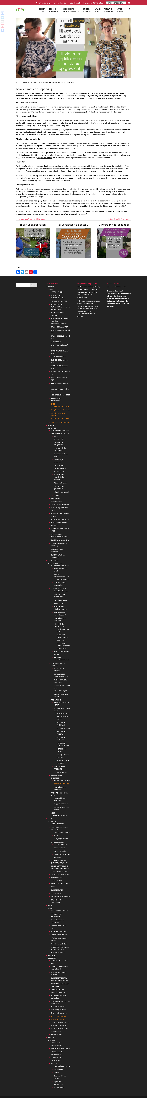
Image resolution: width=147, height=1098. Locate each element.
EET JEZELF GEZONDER (86, 10)
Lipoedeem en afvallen (59, 935)
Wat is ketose (58, 603)
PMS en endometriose (62, 832)
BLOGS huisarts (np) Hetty (60, 540)
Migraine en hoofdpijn (62, 492)
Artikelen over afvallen (59, 944)
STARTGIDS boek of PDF (59, 327)
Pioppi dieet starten (61, 804)
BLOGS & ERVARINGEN (54, 10)
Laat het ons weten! (60, 211)
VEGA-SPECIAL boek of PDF (60, 395)
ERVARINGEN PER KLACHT (60, 434)
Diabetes (57, 495)
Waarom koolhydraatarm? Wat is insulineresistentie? (62, 576)
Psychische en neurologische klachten (59, 477)
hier (124, 287)
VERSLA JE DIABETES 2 (108, 10)
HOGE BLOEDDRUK (57, 824)
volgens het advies (44, 158)
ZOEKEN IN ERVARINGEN (60, 430)
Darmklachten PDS (60, 844)
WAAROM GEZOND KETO (60, 566)
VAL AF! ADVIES (98, 10)
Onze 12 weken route (61, 591)
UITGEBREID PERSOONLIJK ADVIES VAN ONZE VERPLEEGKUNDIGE (60, 949)
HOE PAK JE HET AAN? (58, 588)
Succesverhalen (56, 1034)
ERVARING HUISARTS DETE (60, 504)
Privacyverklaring (60, 1087)
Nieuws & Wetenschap (62, 781)
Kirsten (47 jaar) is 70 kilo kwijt (33, 237)
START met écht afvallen (59, 911)
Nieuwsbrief (58, 1069)
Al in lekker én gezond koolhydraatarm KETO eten (70, 3)
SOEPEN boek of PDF (58, 357)
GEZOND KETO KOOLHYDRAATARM (71, 10)
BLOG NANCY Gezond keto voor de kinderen (63, 645)
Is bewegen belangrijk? (59, 931)
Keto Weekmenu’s (60, 600)
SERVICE (54, 1063)
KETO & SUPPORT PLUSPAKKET (60, 306)
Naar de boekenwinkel (62, 1066)
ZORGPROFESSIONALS (116, 3)
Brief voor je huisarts (58, 1010)
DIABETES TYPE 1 (57, 890)
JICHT (53, 887)
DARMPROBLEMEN (57, 842)
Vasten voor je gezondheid (60, 897)
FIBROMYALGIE (56, 893)
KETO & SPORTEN (60, 772)
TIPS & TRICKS (56, 700)
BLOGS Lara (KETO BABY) (59, 513)
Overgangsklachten (61, 839)
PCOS (56, 835)
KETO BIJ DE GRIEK (63, 728)
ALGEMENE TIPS (62, 713)
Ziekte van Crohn (60, 851)
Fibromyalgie (58, 460)
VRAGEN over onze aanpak (60, 1049)
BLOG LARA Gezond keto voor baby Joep (63, 637)
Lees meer (33, 245)
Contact (56, 1073)
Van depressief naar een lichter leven (114, 237)
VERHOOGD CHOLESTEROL (60, 883)
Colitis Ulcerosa (59, 848)
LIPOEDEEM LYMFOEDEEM (60, 874)
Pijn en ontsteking (60, 483)
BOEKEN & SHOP (42, 10)
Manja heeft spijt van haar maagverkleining (73, 237)
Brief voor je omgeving (59, 1013)
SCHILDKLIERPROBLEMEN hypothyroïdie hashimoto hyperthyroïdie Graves (60, 868)
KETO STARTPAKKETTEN (59, 301)
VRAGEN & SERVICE (121, 10)
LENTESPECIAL (56, 342)
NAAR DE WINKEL (57, 292)
